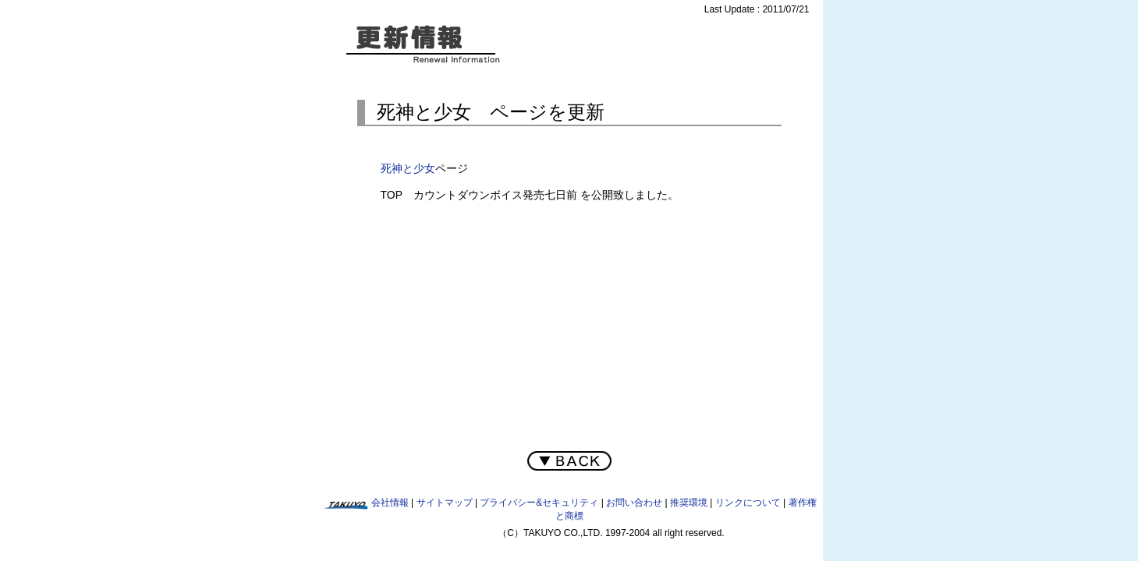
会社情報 (390, 502)
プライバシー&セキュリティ (539, 502)
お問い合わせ (634, 502)
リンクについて (748, 502)
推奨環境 (688, 502)
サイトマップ (445, 502)
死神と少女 (408, 168)
